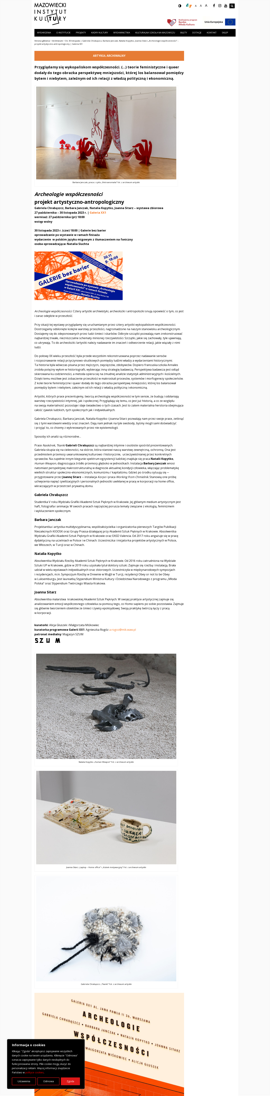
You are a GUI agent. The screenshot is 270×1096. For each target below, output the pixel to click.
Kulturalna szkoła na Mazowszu (155, 32)
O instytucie (63, 32)
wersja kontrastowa (182, 7)
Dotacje (197, 32)
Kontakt (212, 32)
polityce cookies (34, 1072)
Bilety (183, 32)
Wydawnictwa (121, 32)
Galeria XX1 (98, 213)
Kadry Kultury (99, 32)
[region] (46, 1064)
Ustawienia (24, 1081)
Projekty (81, 32)
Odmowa (48, 1081)
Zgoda (70, 1081)
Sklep (225, 32)
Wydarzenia (44, 32)
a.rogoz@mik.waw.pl (122, 630)
